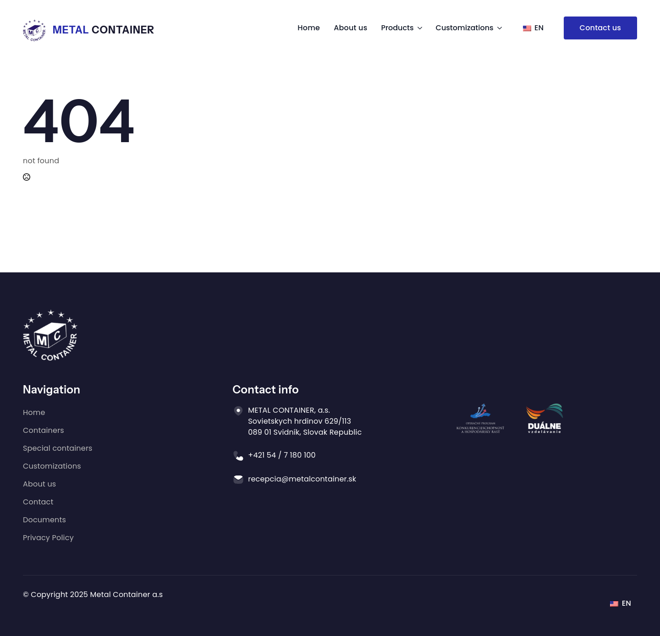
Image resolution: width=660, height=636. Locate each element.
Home (308, 27)
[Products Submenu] (418, 28)
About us (350, 27)
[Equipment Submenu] (498, 28)
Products (397, 27)
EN (533, 27)
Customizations (465, 27)
